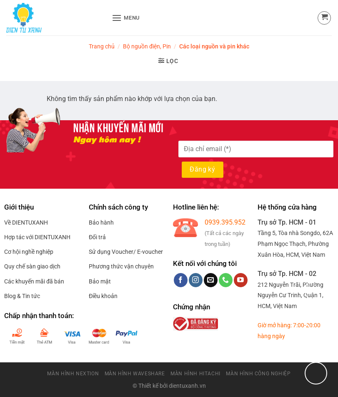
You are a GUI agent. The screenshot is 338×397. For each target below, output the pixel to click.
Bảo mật (100, 281)
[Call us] (226, 280)
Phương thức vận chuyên (121, 266)
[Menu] (126, 18)
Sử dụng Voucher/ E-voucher (126, 251)
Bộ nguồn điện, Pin (147, 46)
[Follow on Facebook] (181, 280)
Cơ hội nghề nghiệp (28, 251)
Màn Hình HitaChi (195, 374)
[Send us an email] (211, 280)
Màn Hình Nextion (73, 374)
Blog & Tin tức (22, 296)
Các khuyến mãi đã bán (34, 281)
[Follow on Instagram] (196, 280)
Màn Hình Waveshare (135, 374)
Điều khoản (103, 296)
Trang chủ (102, 46)
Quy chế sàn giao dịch (32, 266)
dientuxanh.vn (187, 385)
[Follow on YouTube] (241, 280)
